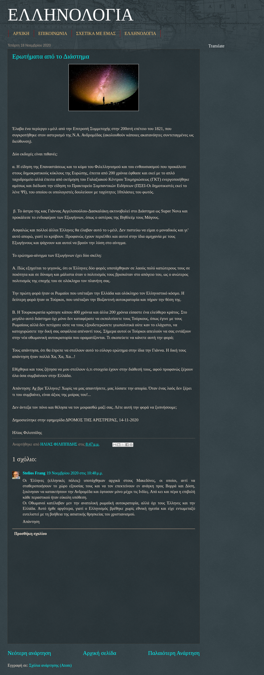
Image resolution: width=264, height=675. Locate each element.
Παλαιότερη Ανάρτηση (174, 653)
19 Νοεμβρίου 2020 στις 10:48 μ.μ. (75, 473)
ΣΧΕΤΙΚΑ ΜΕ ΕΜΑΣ (96, 33)
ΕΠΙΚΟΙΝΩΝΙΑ (52, 33)
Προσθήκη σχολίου (30, 533)
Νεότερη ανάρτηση (29, 653)
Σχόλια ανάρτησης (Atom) (50, 665)
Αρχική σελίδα (99, 653)
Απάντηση (31, 521)
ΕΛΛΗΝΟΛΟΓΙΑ (71, 14)
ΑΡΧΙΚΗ (21, 33)
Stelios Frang (34, 473)
